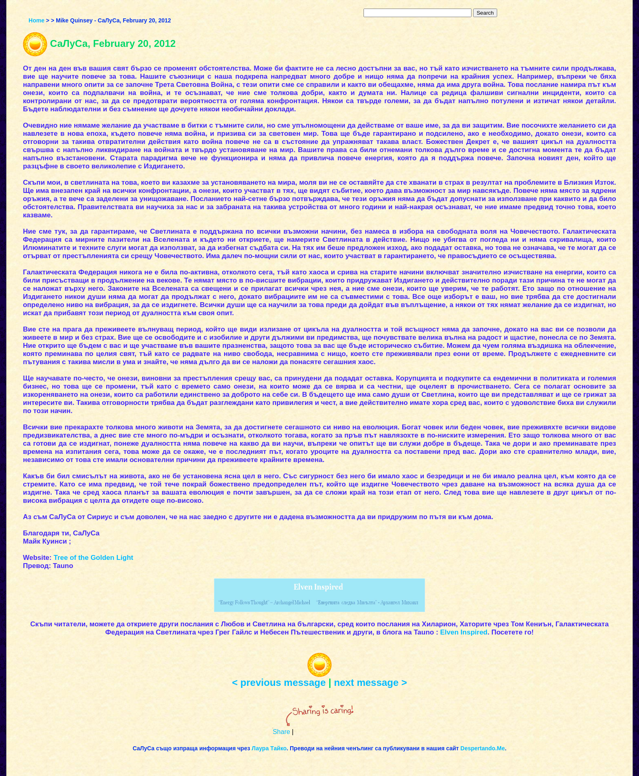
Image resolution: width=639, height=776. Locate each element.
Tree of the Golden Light (93, 558)
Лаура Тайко (269, 748)
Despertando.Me (483, 748)
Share (281, 731)
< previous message (279, 682)
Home (36, 20)
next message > (370, 682)
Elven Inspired (463, 632)
